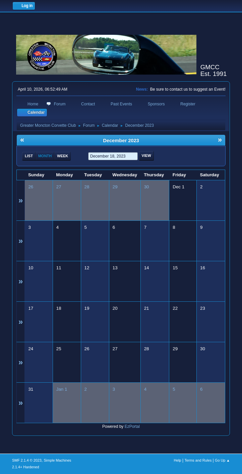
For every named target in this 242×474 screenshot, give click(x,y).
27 (58, 186)
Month (45, 156)
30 (146, 186)
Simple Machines (57, 460)
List (29, 156)
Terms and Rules (197, 460)
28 (86, 186)
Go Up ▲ (222, 460)
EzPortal (132, 426)
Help (177, 460)
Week (62, 156)
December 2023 (121, 140)
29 (115, 186)
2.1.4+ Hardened (25, 467)
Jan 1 (61, 389)
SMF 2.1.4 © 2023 (27, 460)
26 (30, 186)
